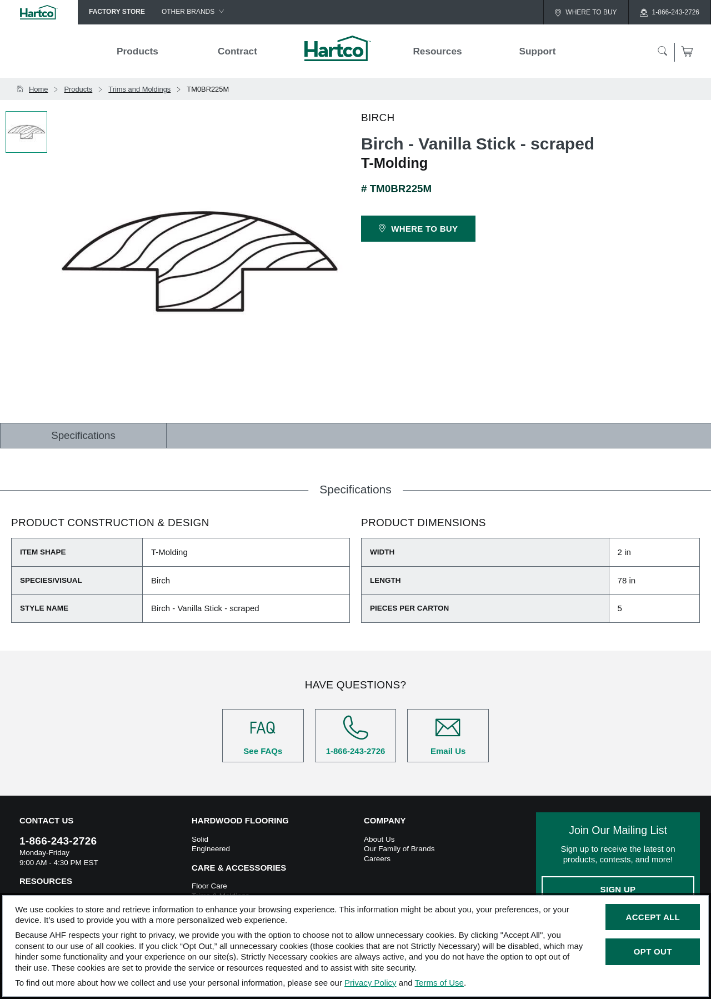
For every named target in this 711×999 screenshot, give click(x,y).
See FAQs (263, 735)
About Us (379, 839)
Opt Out (653, 951)
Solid (200, 839)
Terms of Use (439, 982)
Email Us (448, 735)
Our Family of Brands (399, 849)
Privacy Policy (370, 982)
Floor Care (209, 886)
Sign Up (618, 889)
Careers (377, 859)
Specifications (83, 435)
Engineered (211, 849)
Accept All (653, 917)
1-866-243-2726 (355, 735)
